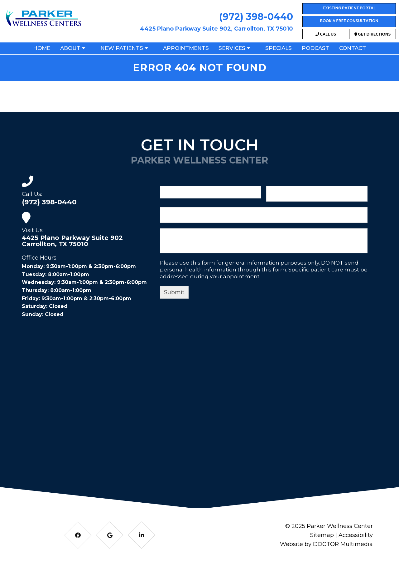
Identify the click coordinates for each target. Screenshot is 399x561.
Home (41, 48)
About (70, 48)
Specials (278, 48)
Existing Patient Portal (349, 8)
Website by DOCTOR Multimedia (326, 544)
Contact (352, 48)
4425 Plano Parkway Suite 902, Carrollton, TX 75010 (216, 28)
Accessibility (356, 535)
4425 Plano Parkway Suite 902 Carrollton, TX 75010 (72, 241)
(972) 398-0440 (256, 16)
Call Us (325, 35)
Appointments (186, 48)
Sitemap (322, 535)
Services (232, 48)
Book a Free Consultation (349, 21)
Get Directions (372, 35)
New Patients (121, 48)
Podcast (315, 48)
